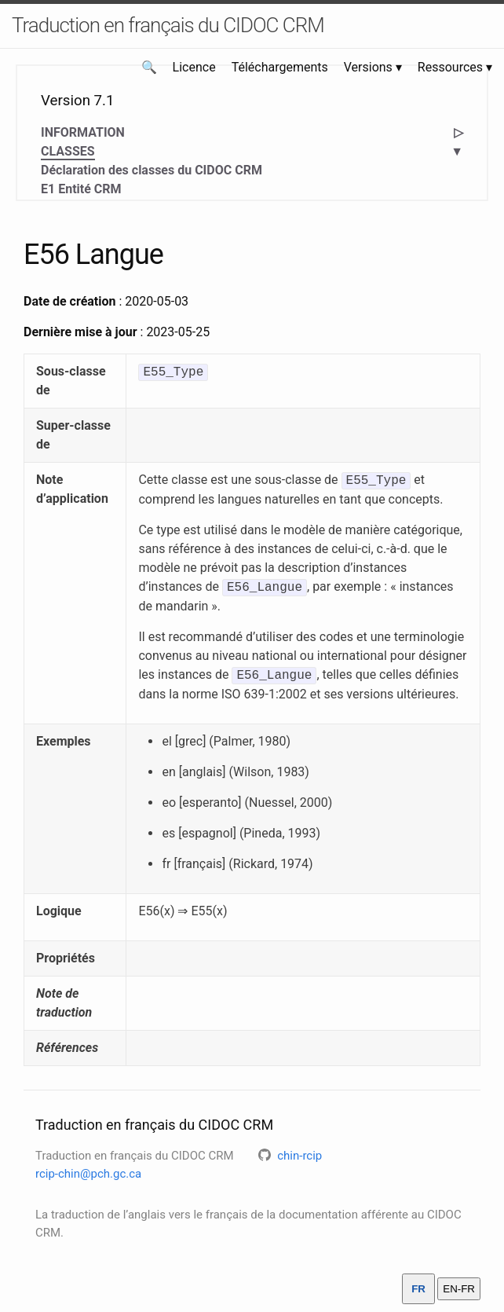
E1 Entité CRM (81, 188)
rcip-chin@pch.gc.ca (88, 1174)
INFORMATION (83, 132)
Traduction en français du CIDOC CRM (168, 25)
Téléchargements (280, 67)
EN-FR (459, 1289)
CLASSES (68, 152)
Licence (194, 67)
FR (418, 1289)
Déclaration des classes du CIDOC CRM (151, 170)
